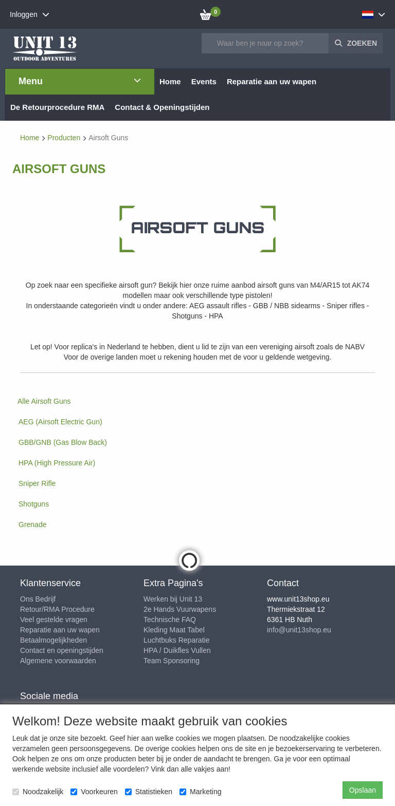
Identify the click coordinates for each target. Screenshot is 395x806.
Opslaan (362, 790)
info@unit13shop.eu (299, 630)
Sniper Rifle (37, 483)
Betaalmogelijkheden (53, 640)
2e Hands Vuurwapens (179, 609)
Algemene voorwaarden (58, 661)
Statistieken (148, 792)
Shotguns (34, 504)
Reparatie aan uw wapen (60, 630)
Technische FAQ (169, 619)
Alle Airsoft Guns (44, 401)
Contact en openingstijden (61, 650)
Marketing (200, 792)
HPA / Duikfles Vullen (177, 650)
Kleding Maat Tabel (174, 630)
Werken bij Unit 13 (172, 599)
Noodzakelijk (37, 792)
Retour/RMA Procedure (57, 609)
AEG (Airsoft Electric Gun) (60, 422)
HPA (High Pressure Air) (57, 463)
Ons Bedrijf (38, 599)
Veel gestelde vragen (53, 619)
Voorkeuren (94, 792)
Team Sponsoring (171, 661)
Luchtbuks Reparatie (176, 640)
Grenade (32, 524)
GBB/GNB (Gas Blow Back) (63, 442)
